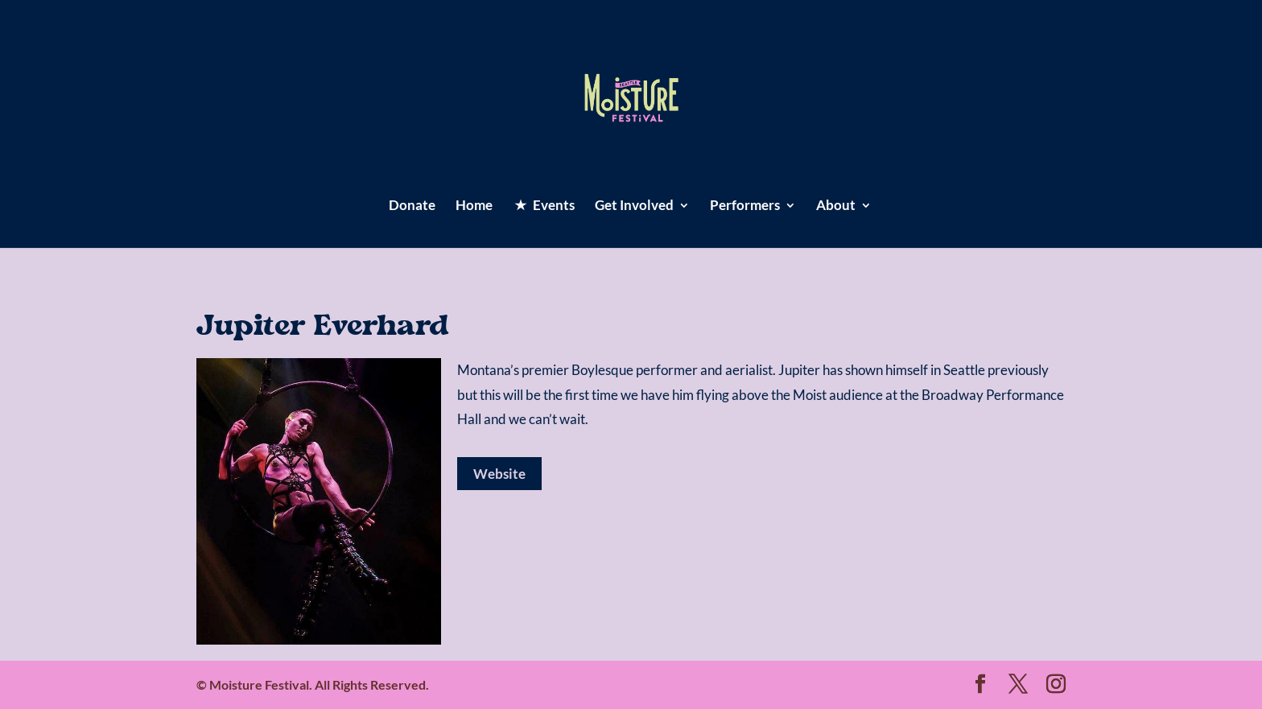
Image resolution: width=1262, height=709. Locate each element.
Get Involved (634, 206)
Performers (745, 206)
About (836, 206)
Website (499, 473)
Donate (412, 206)
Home (474, 206)
